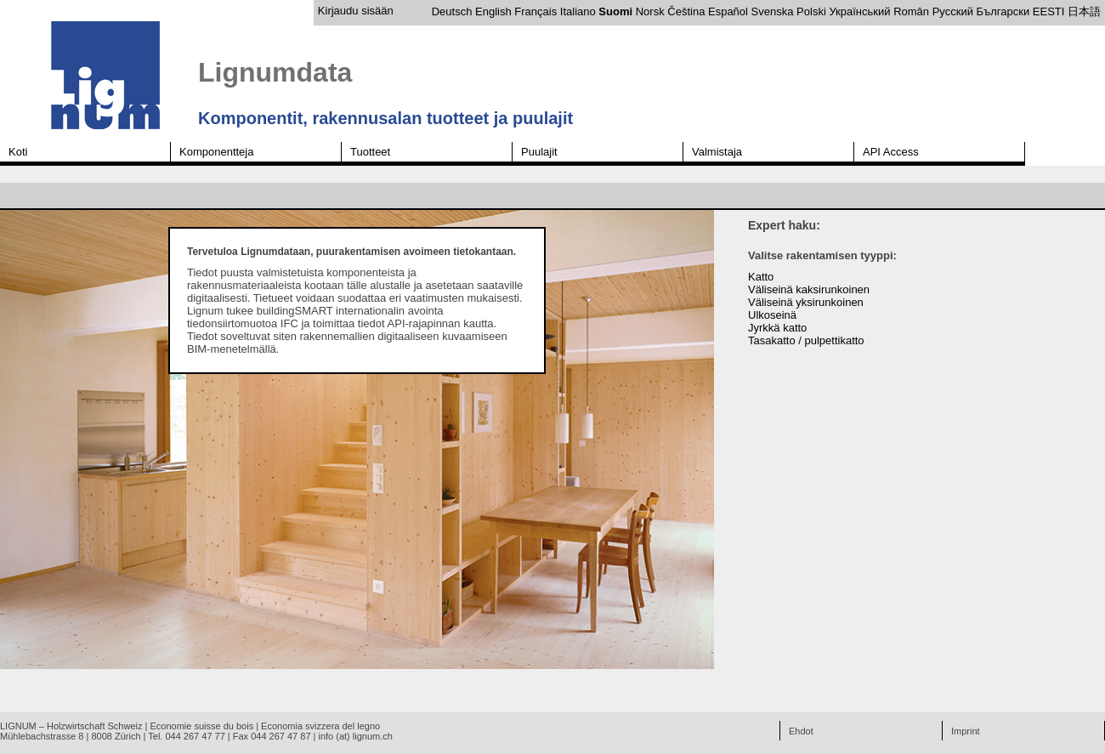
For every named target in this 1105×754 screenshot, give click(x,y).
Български (1003, 11)
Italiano (578, 11)
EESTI (1049, 11)
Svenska (772, 11)
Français (535, 11)
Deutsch (452, 11)
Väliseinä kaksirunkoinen (809, 289)
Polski (811, 11)
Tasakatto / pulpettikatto (806, 340)
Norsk (650, 11)
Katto (761, 276)
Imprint (965, 731)
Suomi (615, 11)
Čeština (686, 11)
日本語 (1084, 11)
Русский (952, 11)
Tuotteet (370, 151)
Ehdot (801, 731)
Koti (17, 151)
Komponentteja (216, 151)
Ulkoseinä (772, 315)
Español (728, 11)
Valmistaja (717, 151)
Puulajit (539, 151)
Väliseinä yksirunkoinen (806, 302)
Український (859, 11)
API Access (891, 151)
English (493, 11)
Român (911, 11)
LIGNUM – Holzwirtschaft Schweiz (71, 726)
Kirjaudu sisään (356, 10)
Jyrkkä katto (777, 327)
